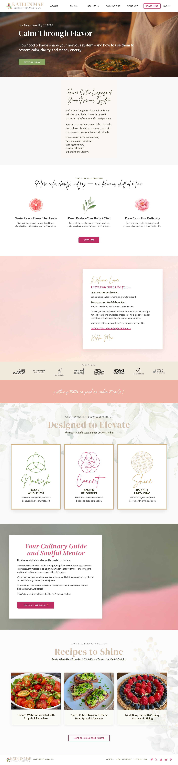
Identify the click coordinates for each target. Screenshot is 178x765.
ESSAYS (74, 6)
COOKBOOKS (113, 6)
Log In (167, 6)
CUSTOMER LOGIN (140, 760)
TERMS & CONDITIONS (123, 760)
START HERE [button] (152, 6)
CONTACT (132, 6)
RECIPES (93, 6)
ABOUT (54, 6)
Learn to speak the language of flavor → (111, 328)
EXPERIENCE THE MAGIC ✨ (36, 605)
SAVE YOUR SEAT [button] (32, 62)
